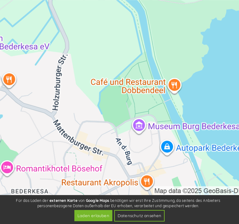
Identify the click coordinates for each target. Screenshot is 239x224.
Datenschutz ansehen (140, 215)
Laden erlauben (93, 215)
